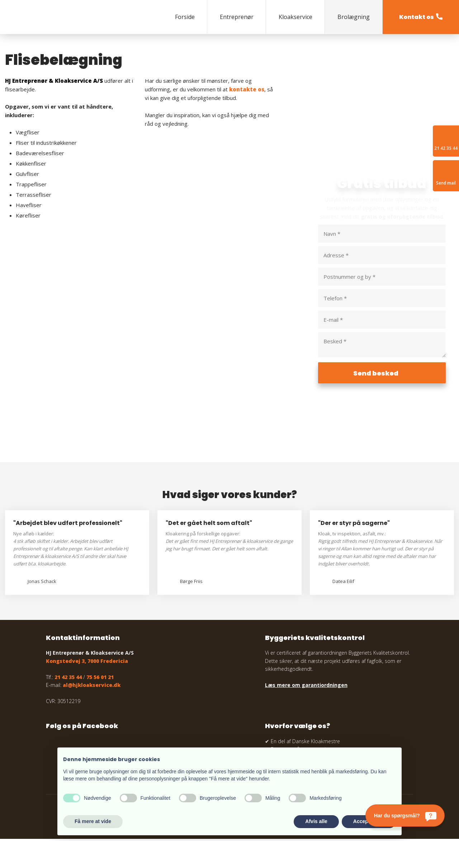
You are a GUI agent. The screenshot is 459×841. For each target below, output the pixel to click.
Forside (185, 17)
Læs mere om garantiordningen (306, 687)
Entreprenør (237, 17)
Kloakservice (295, 17)
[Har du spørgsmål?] (405, 815)
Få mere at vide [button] (93, 821)
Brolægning (353, 17)
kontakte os (246, 89)
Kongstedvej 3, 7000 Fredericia (87, 663)
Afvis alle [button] (316, 821)
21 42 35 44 (68, 678)
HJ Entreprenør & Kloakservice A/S (54, 80)
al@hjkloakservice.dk (91, 687)
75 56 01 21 (100, 678)
